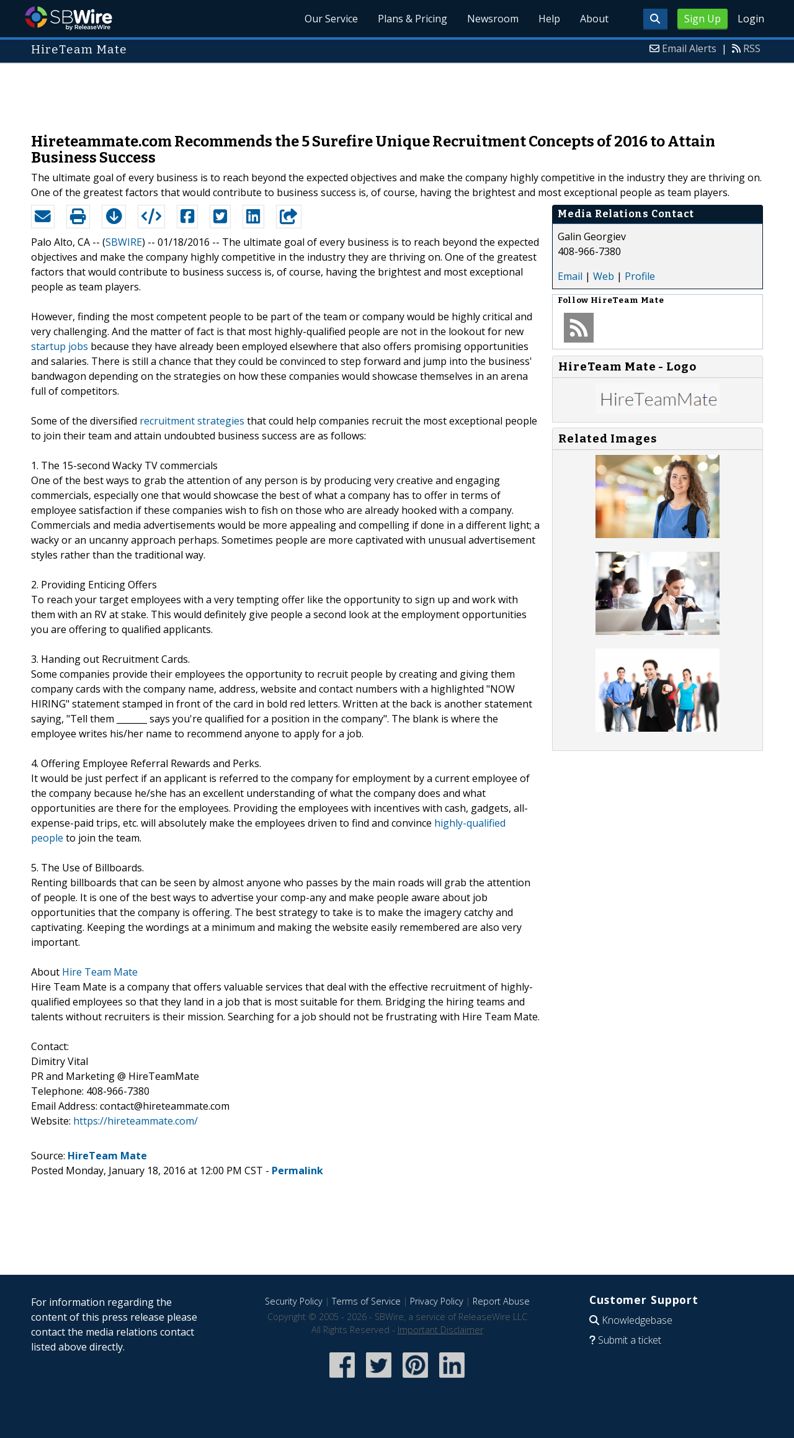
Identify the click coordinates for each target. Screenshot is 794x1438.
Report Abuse (501, 1301)
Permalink (297, 1170)
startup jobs (59, 346)
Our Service (331, 18)
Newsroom (493, 18)
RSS (752, 48)
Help (549, 18)
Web (603, 276)
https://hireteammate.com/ (135, 1121)
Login (751, 18)
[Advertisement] (397, 92)
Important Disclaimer (440, 1330)
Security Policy (294, 1301)
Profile (640, 276)
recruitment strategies (192, 421)
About (594, 18)
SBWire (68, 18)
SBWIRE (123, 242)
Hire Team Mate (100, 972)
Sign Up (702, 18)
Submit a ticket (629, 1340)
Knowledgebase (637, 1320)
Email (570, 276)
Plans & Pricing (412, 18)
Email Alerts (689, 48)
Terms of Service (366, 1301)
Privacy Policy (436, 1301)
